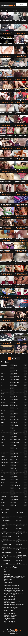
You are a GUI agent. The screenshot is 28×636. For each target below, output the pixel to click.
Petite (20, 428)
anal (3, 22)
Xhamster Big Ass (8, 570)
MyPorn (17, 515)
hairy (6, 148)
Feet (7, 485)
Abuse (17, 633)
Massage (20, 408)
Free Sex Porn (19, 512)
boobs (25, 159)
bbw (20, 45)
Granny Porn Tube (6, 544)
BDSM (7, 394)
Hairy (20, 365)
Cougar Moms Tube (6, 520)
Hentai (20, 374)
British (7, 431)
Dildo (7, 471)
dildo (13, 240)
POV (20, 434)
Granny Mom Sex (6, 547)
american (9, 91)
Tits (20, 491)
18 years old (19, 251)
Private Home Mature (21, 555)
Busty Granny (5, 557)
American (7, 374)
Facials (7, 482)
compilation (12, 136)
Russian (20, 451)
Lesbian (20, 400)
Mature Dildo (5, 555)
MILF (20, 417)
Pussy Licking (20, 440)
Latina (20, 397)
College (7, 445)
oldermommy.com (23, 1)
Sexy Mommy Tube (6, 536)
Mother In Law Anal (8, 623)
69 (3, 102)
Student (20, 474)
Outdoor (20, 425)
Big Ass (7, 397)
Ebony (7, 477)
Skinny (20, 460)
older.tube (16, 1)
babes (13, 33)
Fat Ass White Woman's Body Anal (12, 584)
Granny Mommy (6, 560)
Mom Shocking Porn (20, 525)
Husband (20, 382)
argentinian (22, 274)
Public (20, 437)
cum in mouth (10, 171)
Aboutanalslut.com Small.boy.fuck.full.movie (14, 577)
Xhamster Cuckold (8, 579)
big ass (25, 22)
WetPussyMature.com (19, 631)
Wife (20, 505)
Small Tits (20, 462)
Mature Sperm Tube (6, 523)
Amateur (7, 371)
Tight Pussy (20, 488)
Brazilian (7, 428)
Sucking (20, 477)
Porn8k (17, 536)
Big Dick (7, 402)
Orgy (20, 422)
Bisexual (7, 411)
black (6, 22)
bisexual (9, 79)
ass (10, 33)
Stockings (20, 471)
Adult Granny (19, 517)
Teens (20, 482)
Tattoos (20, 480)
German (7, 502)
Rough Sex (20, 448)
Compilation (7, 451)
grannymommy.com (9, 1)
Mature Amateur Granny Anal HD (11, 598)
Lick (20, 402)
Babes (7, 388)
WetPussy (8, 5)
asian (20, 182)
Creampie (7, 454)
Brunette (7, 434)
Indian (20, 385)
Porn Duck (18, 539)
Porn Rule (4, 528)
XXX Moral (4, 512)
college (21, 33)
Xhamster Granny (8, 580)
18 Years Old (7, 365)
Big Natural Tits (7, 405)
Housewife (20, 379)
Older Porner (19, 528)
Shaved (20, 457)
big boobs (24, 286)
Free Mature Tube (6, 552)
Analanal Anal (7, 574)
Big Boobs (7, 400)
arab (25, 263)
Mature (20, 414)
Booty (7, 425)
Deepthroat (7, 468)
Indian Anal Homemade (9, 599)
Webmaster (12, 633)
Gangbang (7, 497)
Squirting (20, 468)
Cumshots (7, 465)
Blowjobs (7, 419)
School (20, 454)
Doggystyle (7, 474)
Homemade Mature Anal (9, 618)
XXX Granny (5, 549)
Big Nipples (7, 408)
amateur (19, 22)
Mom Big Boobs (19, 544)
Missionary (20, 419)
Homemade (20, 377)
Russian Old (19, 560)
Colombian (7, 448)
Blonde (7, 417)
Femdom (7, 488)
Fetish (7, 491)
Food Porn (18, 563)
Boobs (7, 422)
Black (7, 414)
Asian (7, 382)
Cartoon (7, 437)
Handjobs (20, 368)
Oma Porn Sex (19, 533)
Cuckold (7, 457)
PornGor (18, 541)
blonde (23, 102)
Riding (20, 445)
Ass (7, 385)
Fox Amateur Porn (6, 515)
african (18, 205)
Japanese (20, 391)
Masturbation (20, 411)
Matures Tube (5, 517)
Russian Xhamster (8, 582)
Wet (20, 502)
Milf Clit (4, 531)
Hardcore (20, 371)
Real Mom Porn (19, 557)
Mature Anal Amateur (9, 610)
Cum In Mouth (7, 460)
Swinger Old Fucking (21, 531)
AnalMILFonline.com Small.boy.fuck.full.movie (14, 576)
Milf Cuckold (5, 525)
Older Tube (18, 520)
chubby (11, 263)
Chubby (7, 442)
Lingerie (20, 405)
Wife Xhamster (7, 573)
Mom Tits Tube (5, 539)
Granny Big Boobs (6, 533)
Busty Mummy (5, 541)
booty (24, 91)
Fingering (7, 494)
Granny (7, 505)
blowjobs (10, 22)
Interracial (20, 388)
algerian (22, 205)
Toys (20, 494)
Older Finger (19, 523)
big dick (25, 56)
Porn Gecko (5, 563)
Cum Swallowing (7, 462)
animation (7, 45)
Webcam (20, 500)
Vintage (20, 497)
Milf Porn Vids (19, 552)
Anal (7, 377)
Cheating (7, 440)
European (7, 480)
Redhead (20, 442)
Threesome (20, 485)
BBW (7, 391)
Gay (7, 500)
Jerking (20, 394)
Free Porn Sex (19, 549)
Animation (7, 379)
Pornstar (20, 431)
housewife (25, 33)
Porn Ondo (18, 547)
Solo (20, 465)
